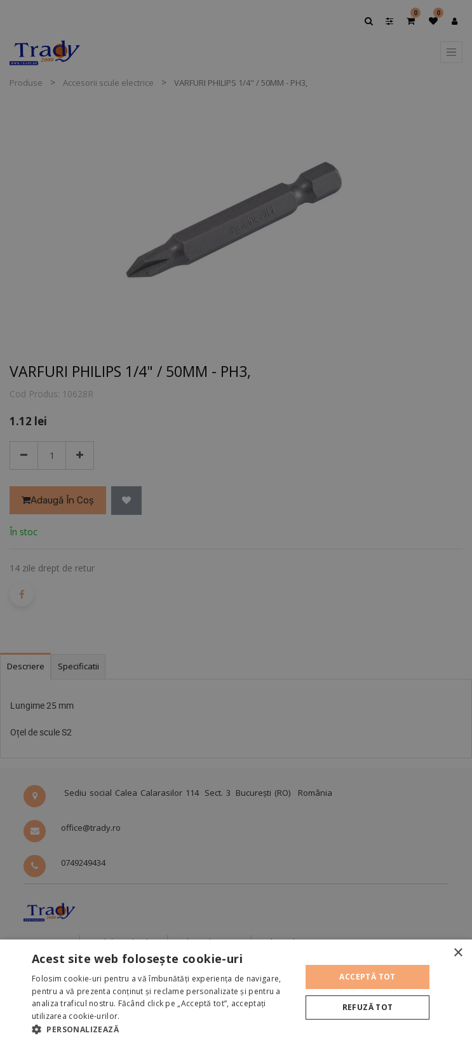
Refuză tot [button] (367, 1007)
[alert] (236, 522)
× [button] (457, 953)
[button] (162, 1029)
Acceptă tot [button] (367, 976)
